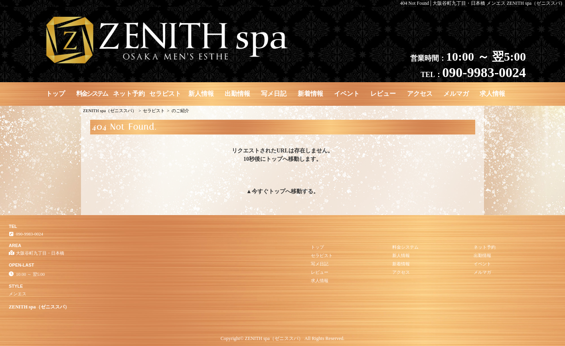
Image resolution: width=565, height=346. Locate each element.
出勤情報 (237, 93)
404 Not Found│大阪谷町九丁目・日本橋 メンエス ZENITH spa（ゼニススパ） (482, 3)
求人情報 (492, 93)
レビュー (383, 93)
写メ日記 (273, 93)
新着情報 (310, 93)
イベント (347, 93)
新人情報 (201, 93)
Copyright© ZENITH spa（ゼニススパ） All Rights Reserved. (282, 338)
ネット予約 (129, 93)
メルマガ (456, 93)
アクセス (420, 93)
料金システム (91, 93)
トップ (55, 93)
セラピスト (165, 93)
